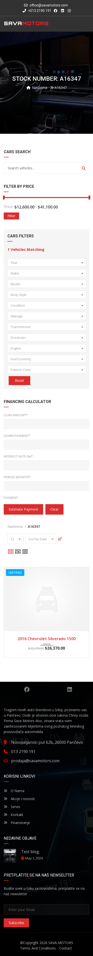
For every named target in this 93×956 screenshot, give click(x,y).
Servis (12, 806)
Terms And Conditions (38, 948)
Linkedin (69, 689)
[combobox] (46, 262)
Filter (11, 215)
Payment (11, 497)
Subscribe (16, 922)
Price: (8, 206)
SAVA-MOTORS (60, 942)
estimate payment (23, 509)
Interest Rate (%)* (18, 456)
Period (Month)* (17, 477)
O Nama (14, 790)
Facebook (27, 689)
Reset (19, 380)
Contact (65, 948)
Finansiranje (17, 822)
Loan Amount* (16, 415)
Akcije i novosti (19, 798)
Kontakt (13, 814)
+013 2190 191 (37, 11)
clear (54, 509)
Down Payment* (17, 435)
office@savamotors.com (49, 5)
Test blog (30, 851)
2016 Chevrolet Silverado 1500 (47, 638)
